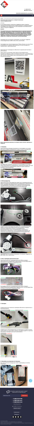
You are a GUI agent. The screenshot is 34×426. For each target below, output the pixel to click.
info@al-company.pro (28, 10)
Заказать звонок (17, 408)
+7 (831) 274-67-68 (27, 9)
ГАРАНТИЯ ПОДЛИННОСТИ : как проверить (25, 13)
